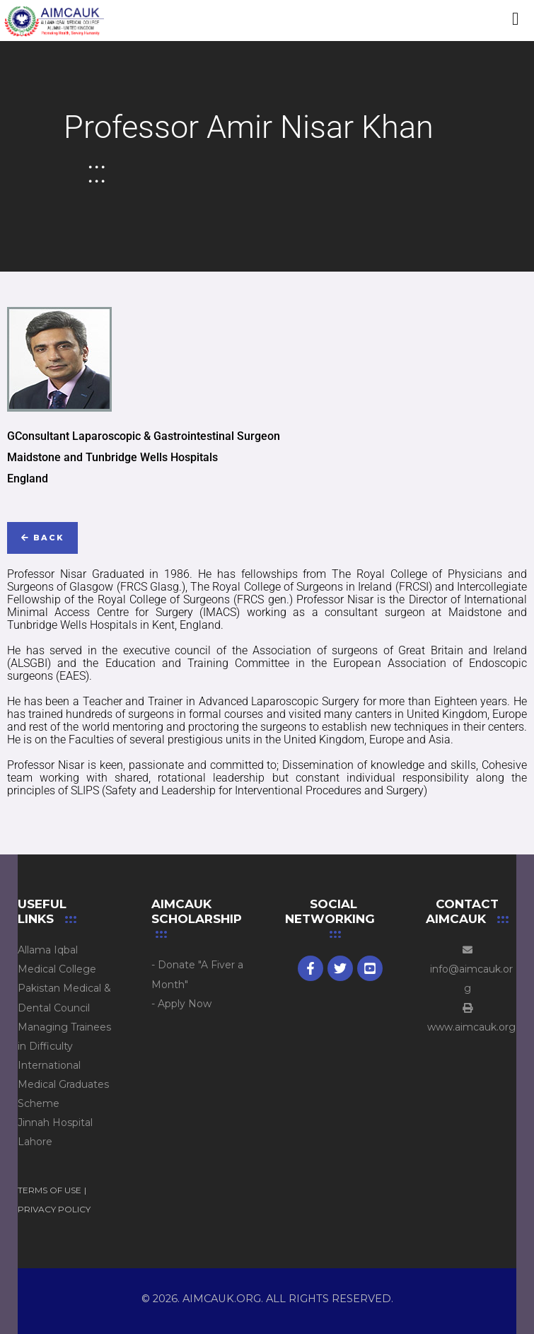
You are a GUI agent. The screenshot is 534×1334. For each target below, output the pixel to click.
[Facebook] (310, 968)
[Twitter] (340, 968)
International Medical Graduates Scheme (63, 1084)
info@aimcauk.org (467, 969)
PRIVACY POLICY (54, 1209)
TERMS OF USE (49, 1190)
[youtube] (370, 968)
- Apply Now (181, 1003)
